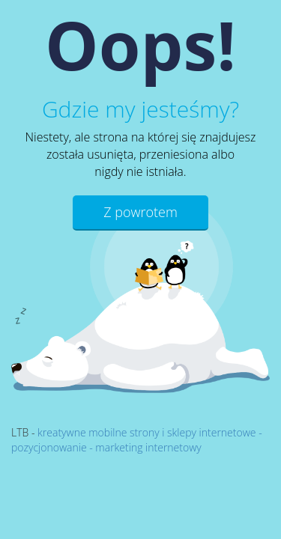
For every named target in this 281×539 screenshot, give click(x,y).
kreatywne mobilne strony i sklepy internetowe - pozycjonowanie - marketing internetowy (136, 439)
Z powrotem (140, 212)
